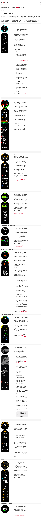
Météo (22, 479)
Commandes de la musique (19, 515)
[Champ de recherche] (21, 5)
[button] (39, 5)
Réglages (17, 7)
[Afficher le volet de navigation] (40, 2)
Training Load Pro (24, 311)
